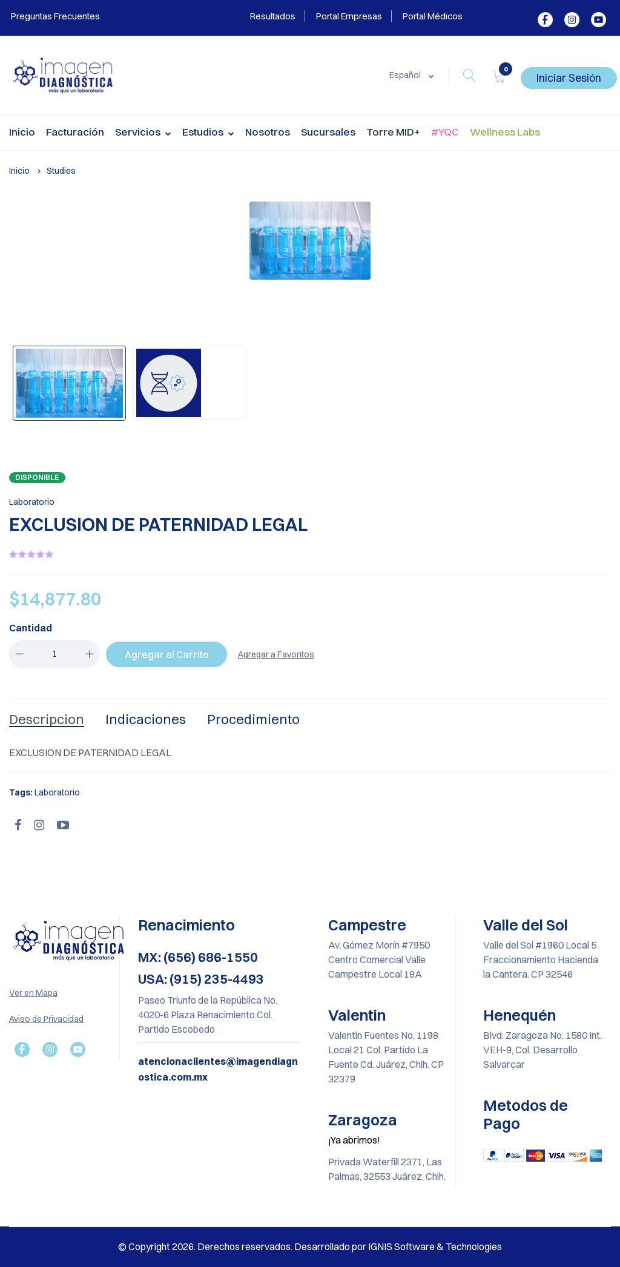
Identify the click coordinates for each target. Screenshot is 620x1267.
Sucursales (328, 131)
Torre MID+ (393, 131)
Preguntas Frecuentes (54, 16)
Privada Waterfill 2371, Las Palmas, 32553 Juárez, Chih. (387, 1169)
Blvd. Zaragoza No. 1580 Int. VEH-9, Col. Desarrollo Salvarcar (542, 1049)
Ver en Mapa (33, 992)
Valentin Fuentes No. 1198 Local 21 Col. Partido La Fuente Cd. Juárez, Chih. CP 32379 (386, 1057)
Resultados (272, 16)
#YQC (445, 131)
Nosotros (267, 131)
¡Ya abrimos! (354, 1140)
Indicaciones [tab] (145, 719)
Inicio (22, 131)
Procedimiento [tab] (253, 719)
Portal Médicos (433, 16)
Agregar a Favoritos (276, 654)
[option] (310, 241)
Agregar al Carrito (167, 654)
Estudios (208, 133)
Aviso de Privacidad (46, 1018)
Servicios (143, 133)
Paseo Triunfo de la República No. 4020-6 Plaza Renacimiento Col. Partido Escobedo (207, 1014)
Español (406, 75)
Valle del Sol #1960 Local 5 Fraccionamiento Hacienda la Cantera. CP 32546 (540, 959)
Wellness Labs (505, 131)
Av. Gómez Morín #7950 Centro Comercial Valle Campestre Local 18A (379, 959)
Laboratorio (31, 501)
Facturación (75, 131)
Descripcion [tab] (46, 719)
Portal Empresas (349, 16)
